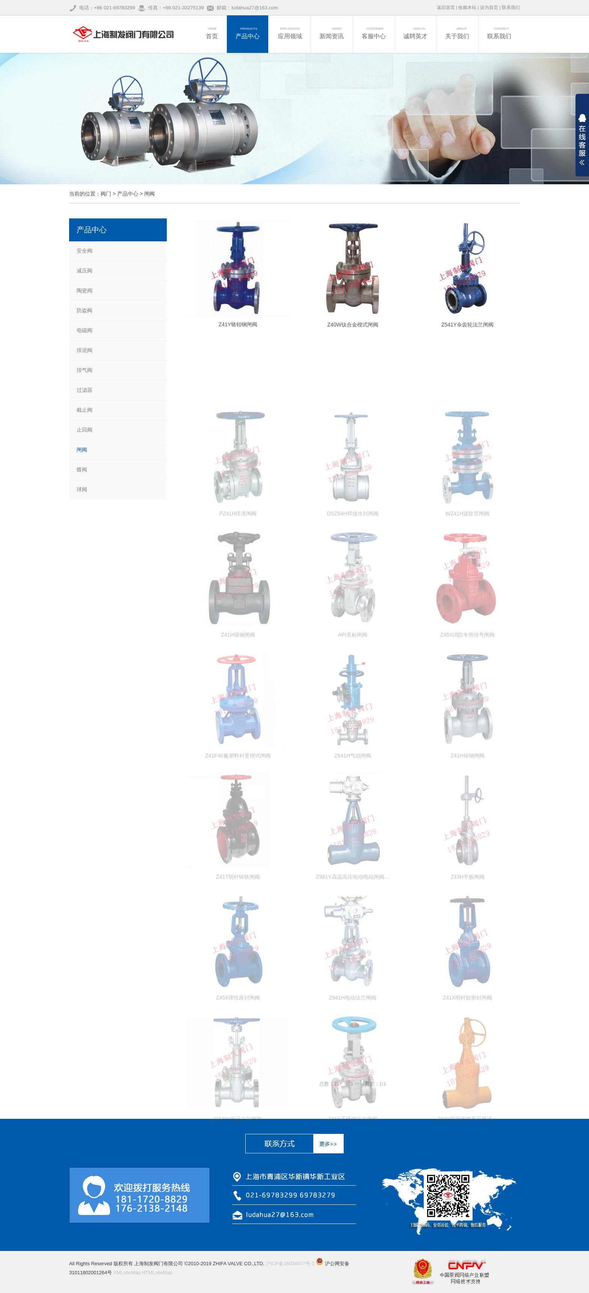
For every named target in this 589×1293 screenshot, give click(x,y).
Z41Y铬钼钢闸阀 (238, 334)
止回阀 (84, 430)
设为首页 (489, 7)
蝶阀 (82, 470)
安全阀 (84, 251)
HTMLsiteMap (157, 1272)
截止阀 (84, 410)
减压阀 (84, 271)
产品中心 (127, 194)
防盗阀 (84, 310)
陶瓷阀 (84, 291)
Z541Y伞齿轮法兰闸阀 (467, 335)
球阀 (82, 489)
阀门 (106, 194)
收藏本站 (467, 7)
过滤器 (84, 390)
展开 (582, 139)
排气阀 (84, 370)
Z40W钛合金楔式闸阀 (352, 335)
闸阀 (149, 194)
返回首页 (446, 7)
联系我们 (511, 7)
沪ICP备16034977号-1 (290, 1263)
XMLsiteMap (126, 1272)
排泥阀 (84, 350)
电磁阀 (84, 330)
